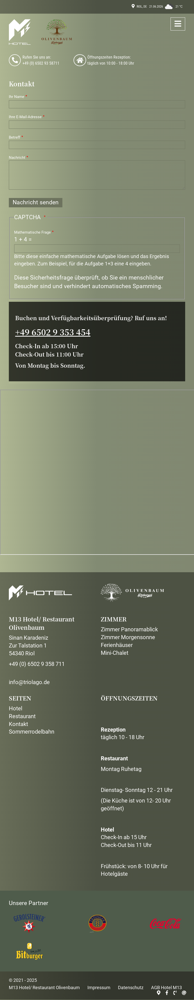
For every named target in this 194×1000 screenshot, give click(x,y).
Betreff (14, 137)
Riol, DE (142, 6)
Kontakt (18, 724)
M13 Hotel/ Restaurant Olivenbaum (44, 987)
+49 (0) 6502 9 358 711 (37, 664)
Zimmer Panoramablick (129, 629)
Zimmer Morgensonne (128, 637)
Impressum (98, 987)
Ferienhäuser (117, 645)
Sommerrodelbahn (31, 732)
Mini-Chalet (114, 653)
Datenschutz (130, 987)
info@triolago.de (29, 682)
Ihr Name (16, 96)
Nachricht (17, 157)
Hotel (15, 708)
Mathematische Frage (32, 232)
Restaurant (22, 716)
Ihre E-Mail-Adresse (25, 117)
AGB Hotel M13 (166, 987)
